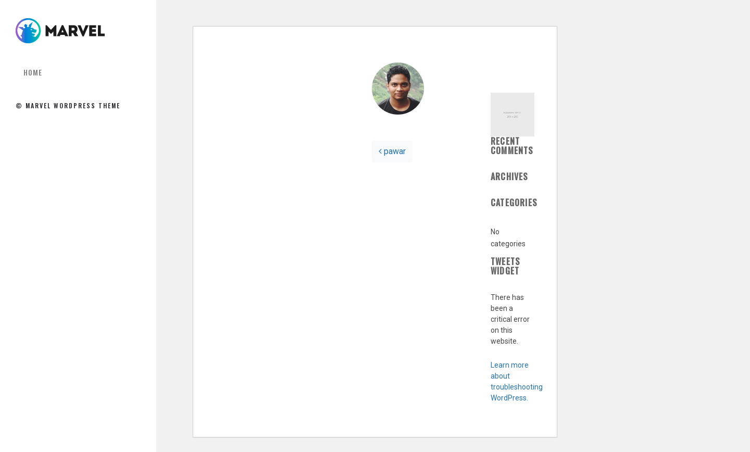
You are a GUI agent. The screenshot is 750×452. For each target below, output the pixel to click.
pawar (392, 151)
